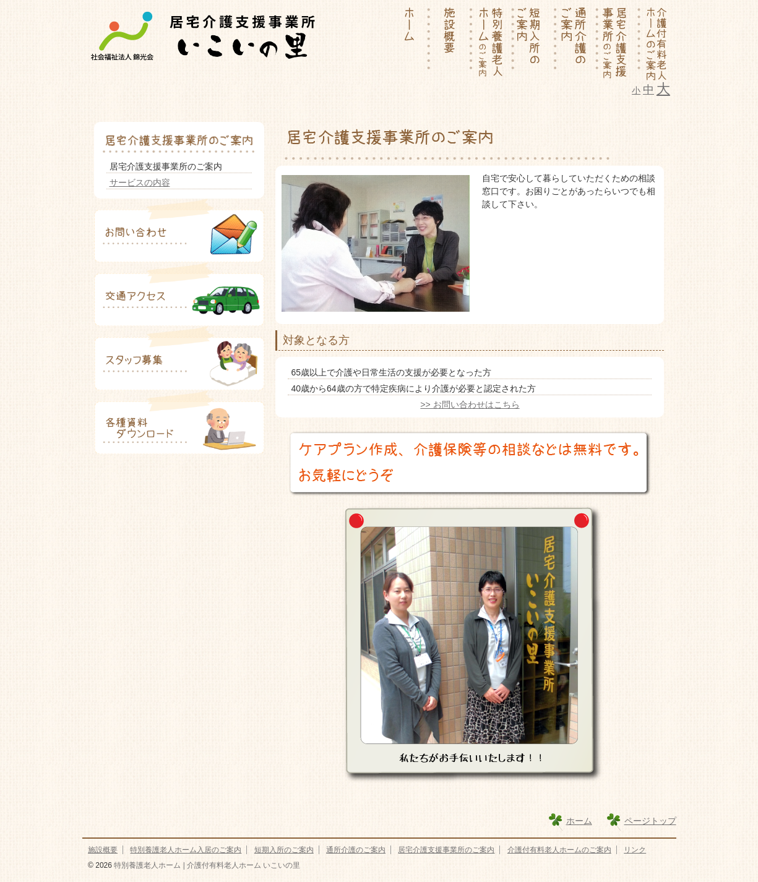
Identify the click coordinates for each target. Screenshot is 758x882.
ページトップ (650, 821)
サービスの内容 (140, 182)
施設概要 (103, 850)
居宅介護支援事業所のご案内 (446, 850)
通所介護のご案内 (355, 850)
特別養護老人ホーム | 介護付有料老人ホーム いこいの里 (206, 865)
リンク (635, 850)
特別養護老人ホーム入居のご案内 (185, 850)
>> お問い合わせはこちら (469, 404)
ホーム (579, 821)
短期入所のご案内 (284, 850)
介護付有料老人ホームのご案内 (559, 850)
